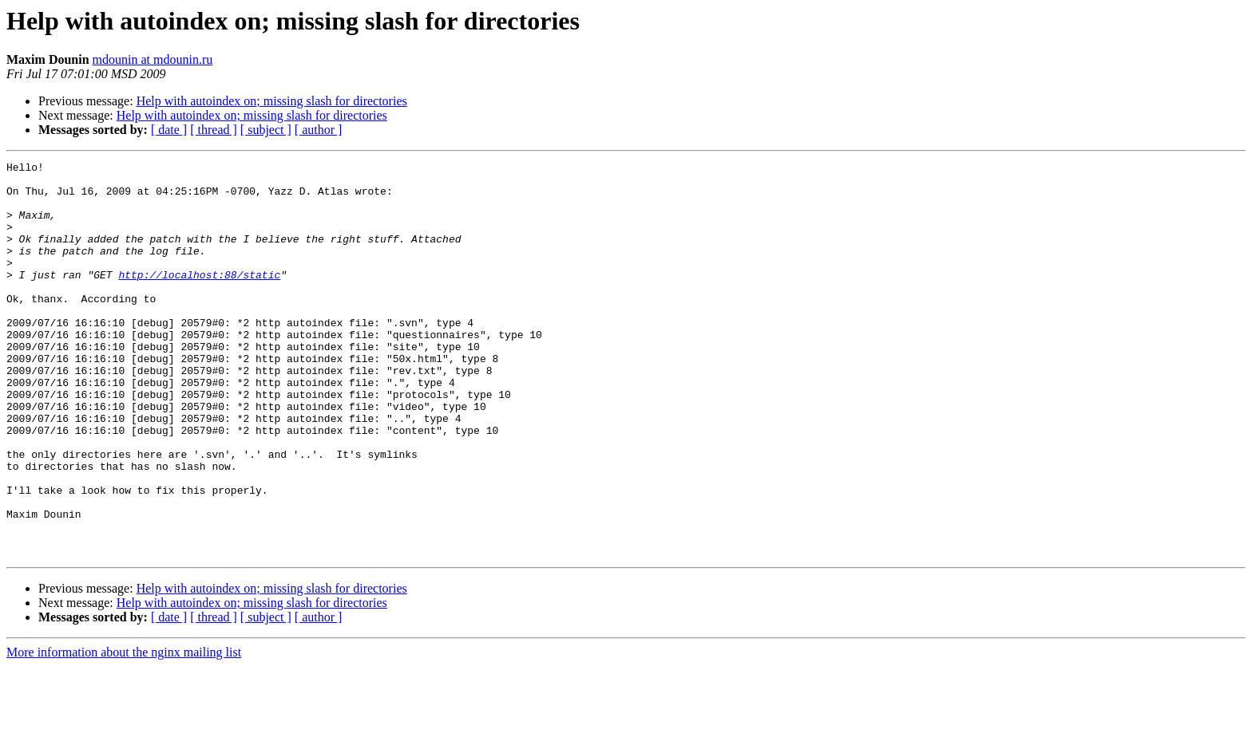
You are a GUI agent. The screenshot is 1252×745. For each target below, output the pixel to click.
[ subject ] (265, 129)
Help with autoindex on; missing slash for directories (272, 101)
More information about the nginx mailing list (123, 731)
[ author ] (319, 129)
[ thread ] (213, 129)
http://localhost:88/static (199, 298)
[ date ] (169, 129)
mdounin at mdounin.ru (153, 59)
